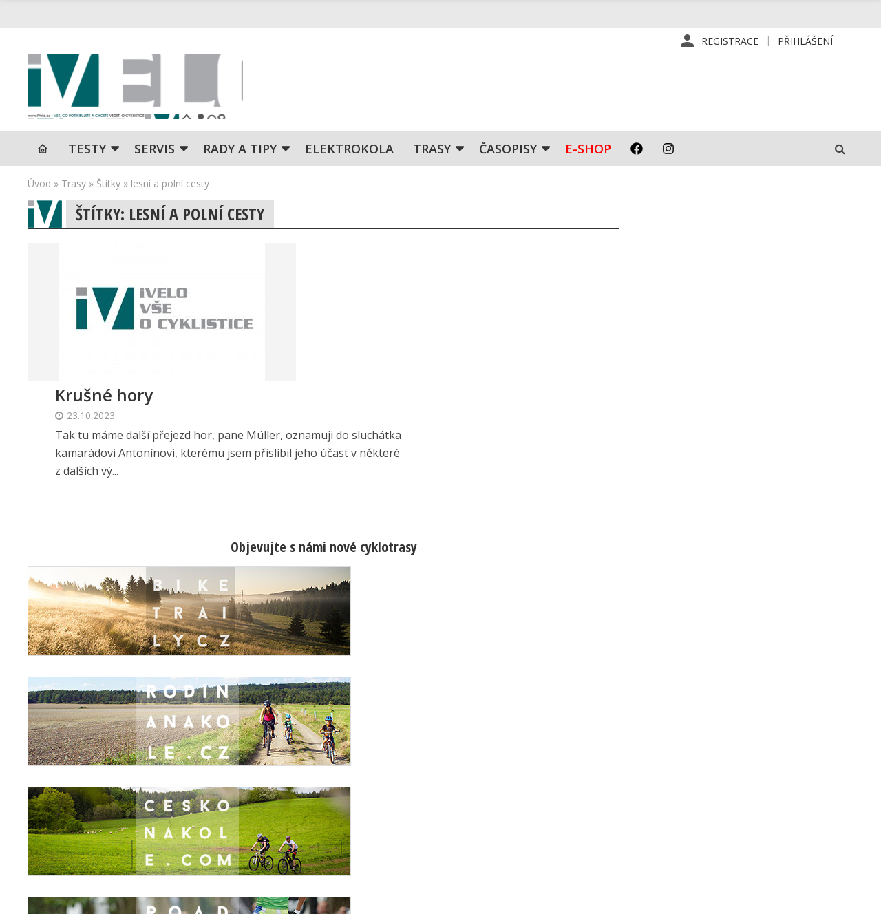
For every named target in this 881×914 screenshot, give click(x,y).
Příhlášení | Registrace (739, 734)
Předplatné (515, 756)
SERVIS (154, 155)
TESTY (87, 155)
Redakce (509, 734)
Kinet (840, 896)
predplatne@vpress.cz (372, 811)
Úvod (39, 189)
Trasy (432, 155)
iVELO (145, 90)
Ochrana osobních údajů (545, 844)
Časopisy (508, 155)
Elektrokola (349, 155)
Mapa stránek (717, 778)
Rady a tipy (240, 155)
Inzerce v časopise (533, 778)
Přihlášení (805, 40)
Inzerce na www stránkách (551, 800)
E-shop (588, 155)
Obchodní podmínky (535, 822)
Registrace (729, 40)
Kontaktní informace (732, 756)
